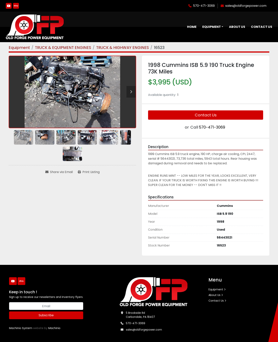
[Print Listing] (88, 172)
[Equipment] (19, 47)
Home (192, 27)
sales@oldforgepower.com (245, 5)
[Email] (46, 306)
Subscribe (46, 315)
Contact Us (261, 27)
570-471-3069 (204, 5)
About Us (237, 27)
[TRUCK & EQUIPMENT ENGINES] (63, 47)
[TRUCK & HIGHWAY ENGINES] (122, 47)
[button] (212, 27)
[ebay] (16, 6)
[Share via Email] (59, 172)
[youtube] (9, 6)
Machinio (54, 328)
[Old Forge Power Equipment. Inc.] (153, 291)
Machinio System (20, 328)
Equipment (211, 27)
